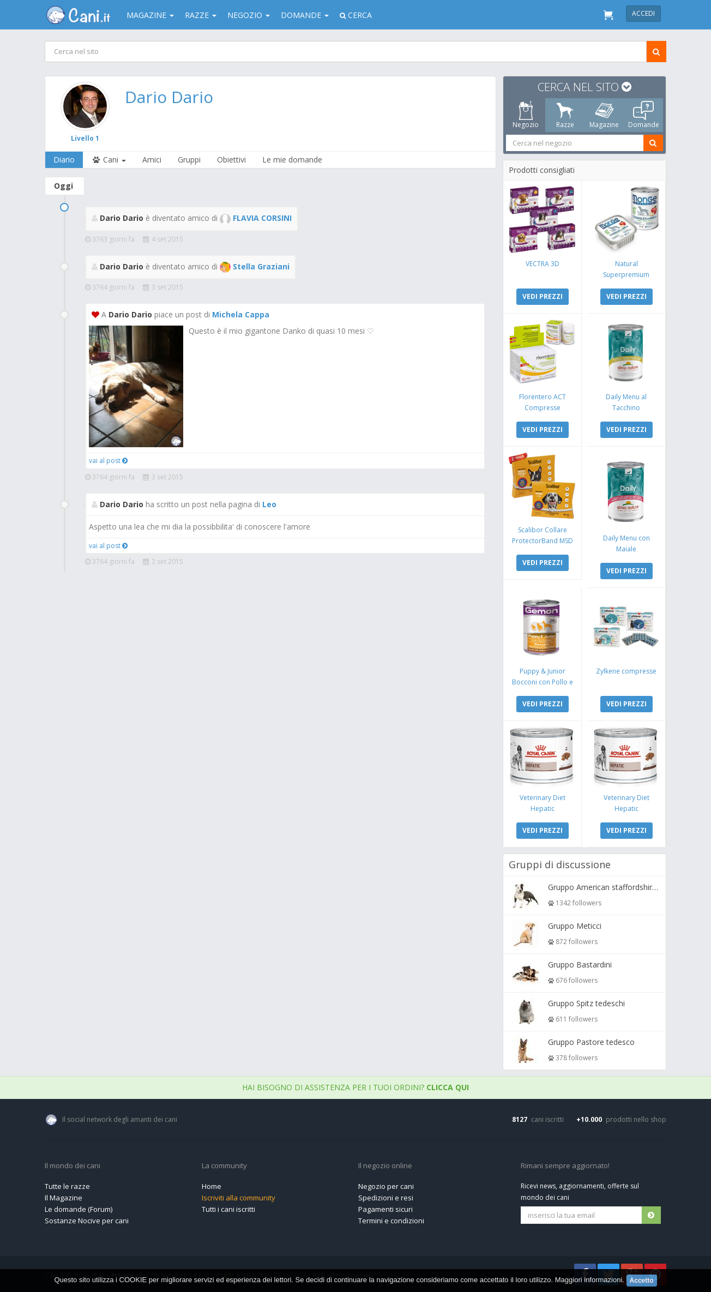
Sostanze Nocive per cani (87, 1220)
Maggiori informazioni (589, 1280)
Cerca (356, 15)
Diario (64, 159)
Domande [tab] (643, 115)
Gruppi (189, 159)
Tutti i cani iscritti (228, 1209)
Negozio (248, 15)
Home (211, 1186)
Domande (305, 15)
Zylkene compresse (626, 671)
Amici (151, 159)
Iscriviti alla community (238, 1198)
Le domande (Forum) (78, 1209)
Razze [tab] (565, 115)
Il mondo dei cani (72, 1166)
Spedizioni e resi (385, 1198)
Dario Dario (169, 97)
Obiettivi (231, 159)
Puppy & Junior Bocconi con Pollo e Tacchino (542, 682)
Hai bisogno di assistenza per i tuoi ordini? (355, 1087)
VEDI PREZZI (542, 296)
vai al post (108, 460)
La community (224, 1166)
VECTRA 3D (542, 263)
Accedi (643, 13)
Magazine (150, 15)
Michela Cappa (240, 314)
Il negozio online (385, 1166)
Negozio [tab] (526, 115)
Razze (200, 15)
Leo (269, 504)
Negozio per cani (386, 1186)
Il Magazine (63, 1198)
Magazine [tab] (604, 115)
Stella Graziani (255, 266)
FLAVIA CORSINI (256, 218)
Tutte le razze (67, 1186)
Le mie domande (292, 159)
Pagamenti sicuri (385, 1209)
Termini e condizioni (391, 1220)
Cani (108, 159)
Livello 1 (85, 138)
